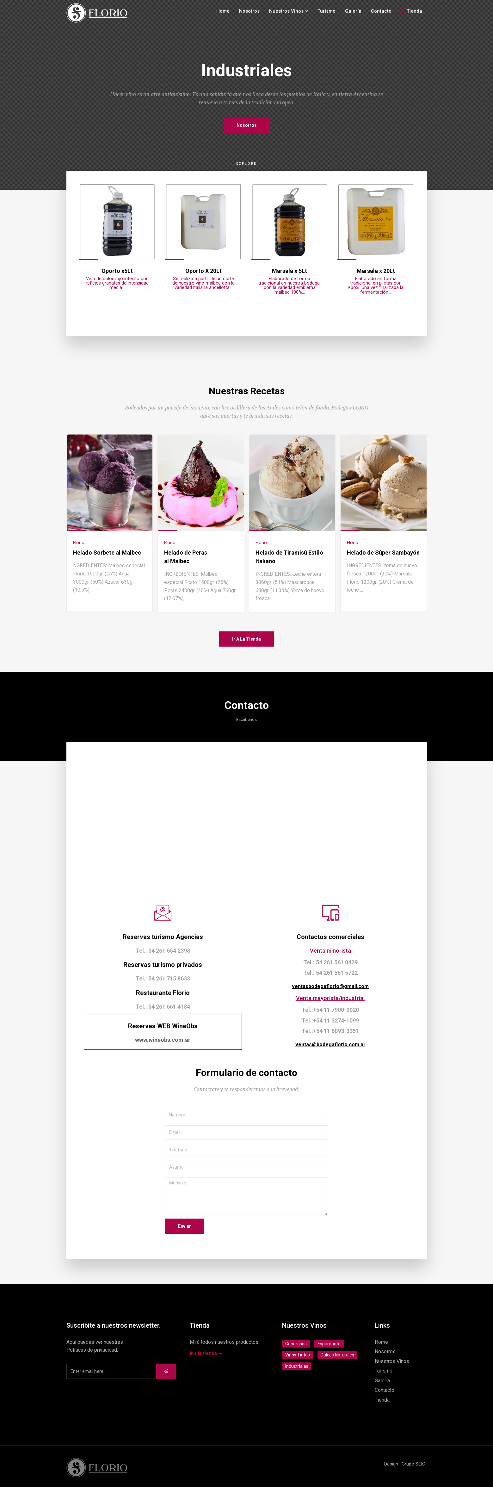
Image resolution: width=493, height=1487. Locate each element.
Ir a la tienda (246, 639)
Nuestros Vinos (288, 11)
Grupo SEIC (413, 1464)
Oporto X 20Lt (203, 270)
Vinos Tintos (297, 1354)
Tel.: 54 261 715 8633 (163, 978)
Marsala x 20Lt (376, 270)
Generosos (296, 1343)
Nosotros (249, 11)
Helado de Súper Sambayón (383, 552)
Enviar (184, 1226)
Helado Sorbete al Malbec (107, 552)
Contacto (381, 11)
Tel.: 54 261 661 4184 (163, 1006)
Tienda (410, 11)
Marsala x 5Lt (289, 270)
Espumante (329, 1343)
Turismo (326, 11)
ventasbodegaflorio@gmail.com (330, 986)
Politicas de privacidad (91, 1350)
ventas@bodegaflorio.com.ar (330, 1045)
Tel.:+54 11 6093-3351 (330, 1031)
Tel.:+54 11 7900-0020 (330, 1009)
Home (223, 11)
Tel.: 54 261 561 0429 (330, 962)
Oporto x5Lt (117, 270)
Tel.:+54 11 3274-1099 (330, 1020)
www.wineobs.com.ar (162, 1039)
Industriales (296, 1366)
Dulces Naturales (337, 1354)
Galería (353, 11)
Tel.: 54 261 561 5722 (330, 972)
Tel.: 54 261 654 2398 (163, 950)
